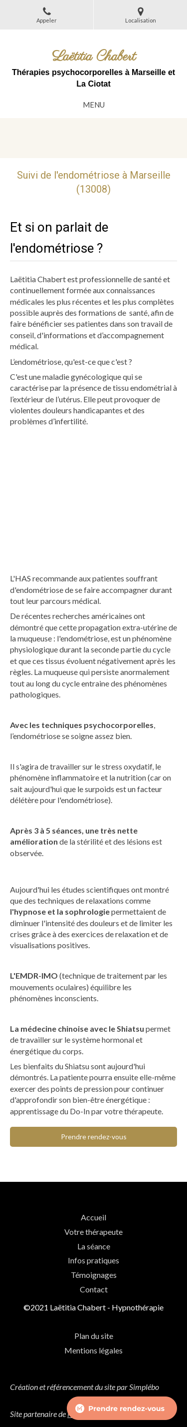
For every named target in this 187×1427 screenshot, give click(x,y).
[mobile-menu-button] (94, 105)
